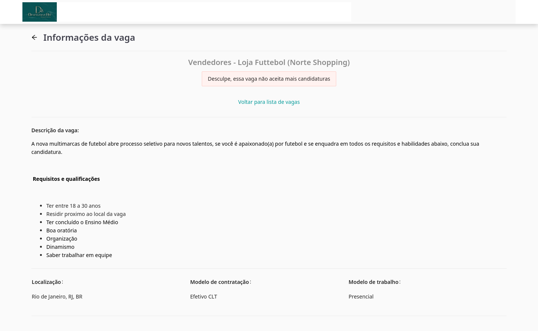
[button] (34, 37)
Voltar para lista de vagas (269, 101)
